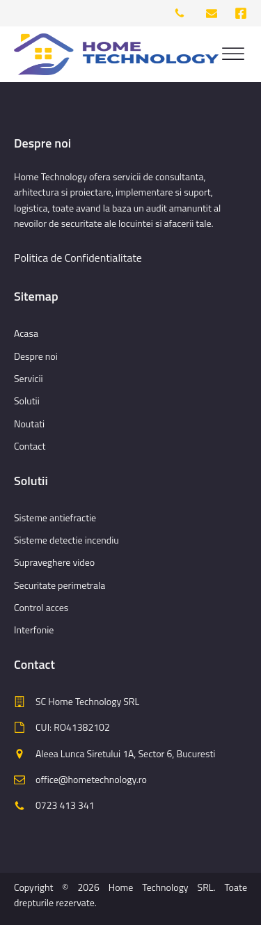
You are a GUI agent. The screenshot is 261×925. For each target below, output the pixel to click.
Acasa (26, 333)
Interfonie (34, 629)
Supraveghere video (54, 562)
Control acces (41, 607)
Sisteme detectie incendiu (66, 539)
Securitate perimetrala (59, 585)
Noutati (29, 423)
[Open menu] (233, 54)
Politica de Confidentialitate (78, 257)
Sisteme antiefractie (55, 517)
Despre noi (36, 356)
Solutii (27, 400)
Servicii (28, 378)
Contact (29, 445)
